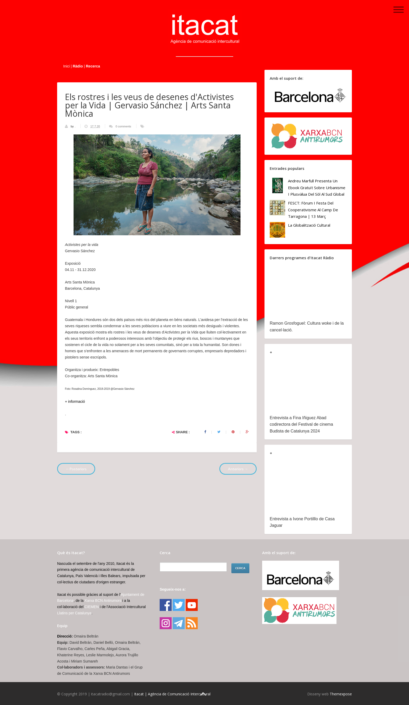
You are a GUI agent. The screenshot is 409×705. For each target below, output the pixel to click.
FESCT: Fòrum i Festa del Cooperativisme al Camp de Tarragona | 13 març (313, 209)
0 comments (123, 126)
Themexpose (341, 693)
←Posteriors (76, 469)
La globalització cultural (309, 225)
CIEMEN (92, 607)
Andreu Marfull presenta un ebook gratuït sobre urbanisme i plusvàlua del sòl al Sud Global (316, 187)
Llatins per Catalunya (74, 613)
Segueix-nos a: (173, 589)
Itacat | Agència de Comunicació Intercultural (172, 693)
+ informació (75, 401)
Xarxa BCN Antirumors (103, 600)
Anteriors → (238, 469)
